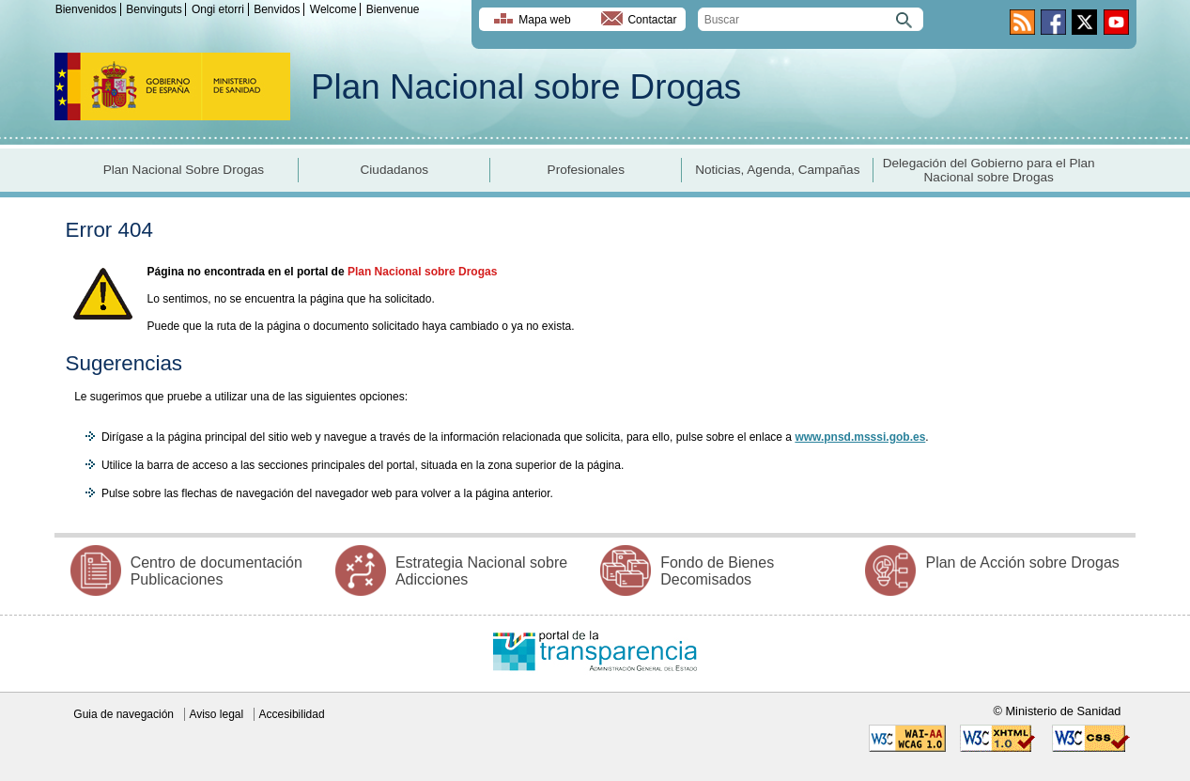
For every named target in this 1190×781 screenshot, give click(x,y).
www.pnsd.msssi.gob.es (860, 437)
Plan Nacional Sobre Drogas (184, 170)
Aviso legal (216, 714)
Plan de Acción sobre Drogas (1022, 562)
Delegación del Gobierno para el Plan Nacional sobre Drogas (989, 170)
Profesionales (586, 170)
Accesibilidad (292, 714)
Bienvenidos (85, 9)
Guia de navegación (123, 714)
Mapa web (544, 19)
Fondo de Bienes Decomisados (717, 571)
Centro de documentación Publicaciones (216, 571)
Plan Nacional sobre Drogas (526, 87)
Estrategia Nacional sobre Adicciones (481, 571)
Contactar (651, 19)
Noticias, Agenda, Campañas (777, 170)
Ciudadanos (395, 170)
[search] (810, 19)
